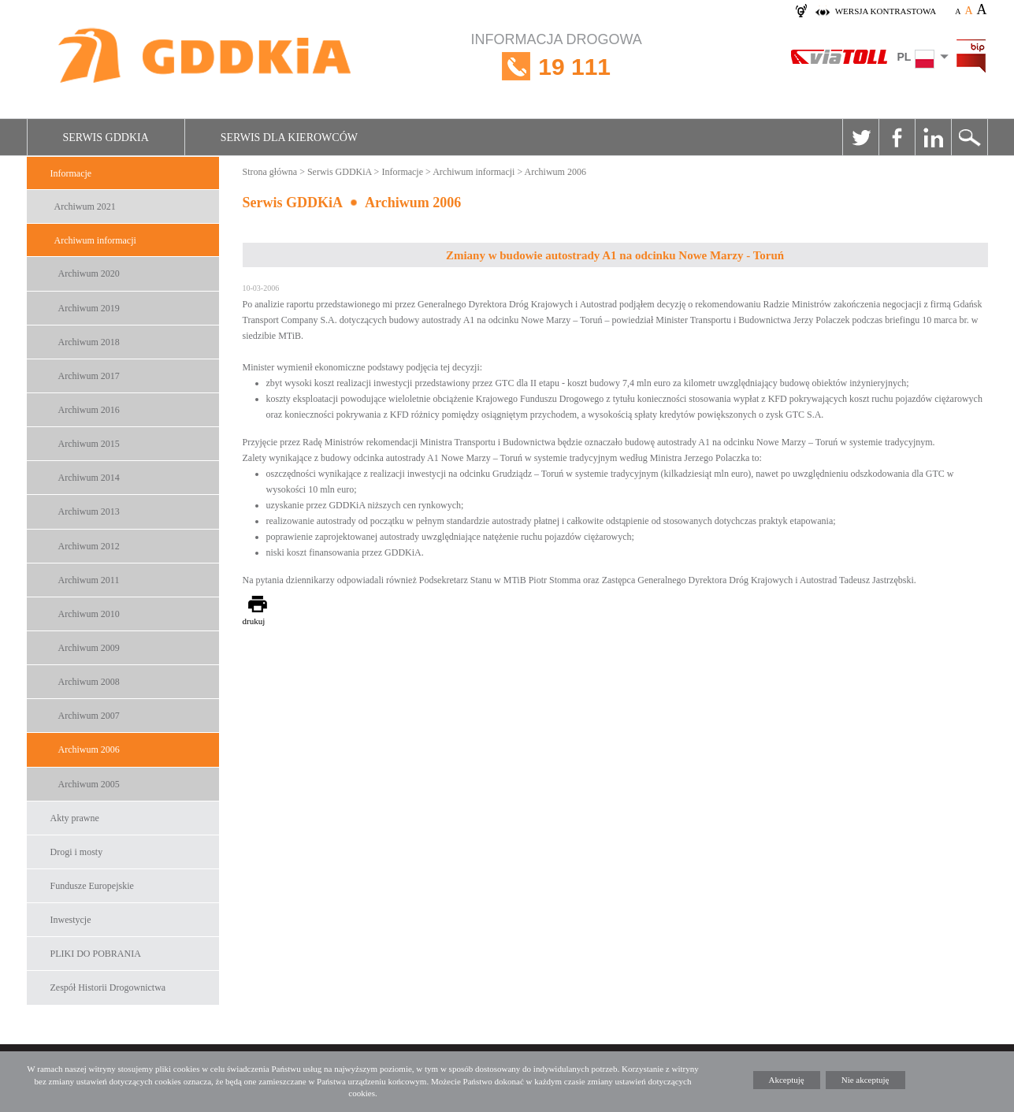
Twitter (860, 137)
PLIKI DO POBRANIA (95, 953)
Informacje (71, 173)
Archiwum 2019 (89, 308)
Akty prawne (74, 818)
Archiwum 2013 (89, 511)
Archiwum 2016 (89, 409)
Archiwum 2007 (89, 715)
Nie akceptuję (865, 1079)
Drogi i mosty (76, 851)
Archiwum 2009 (89, 647)
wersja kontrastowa (885, 11)
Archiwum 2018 (89, 342)
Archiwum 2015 (89, 443)
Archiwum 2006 (89, 749)
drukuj (254, 621)
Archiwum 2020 (89, 273)
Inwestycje (70, 919)
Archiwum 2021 (85, 206)
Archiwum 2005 (89, 784)
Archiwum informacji (95, 240)
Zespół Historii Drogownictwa (108, 987)
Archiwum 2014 (89, 477)
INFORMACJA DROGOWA (556, 67)
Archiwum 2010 (89, 613)
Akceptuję (786, 1079)
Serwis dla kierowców (289, 137)
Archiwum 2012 (89, 546)
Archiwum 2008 (89, 681)
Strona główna (270, 171)
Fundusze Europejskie (92, 885)
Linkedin (933, 137)
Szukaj (969, 137)
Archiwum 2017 (89, 375)
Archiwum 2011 (89, 580)
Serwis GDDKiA (106, 137)
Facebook (896, 137)
